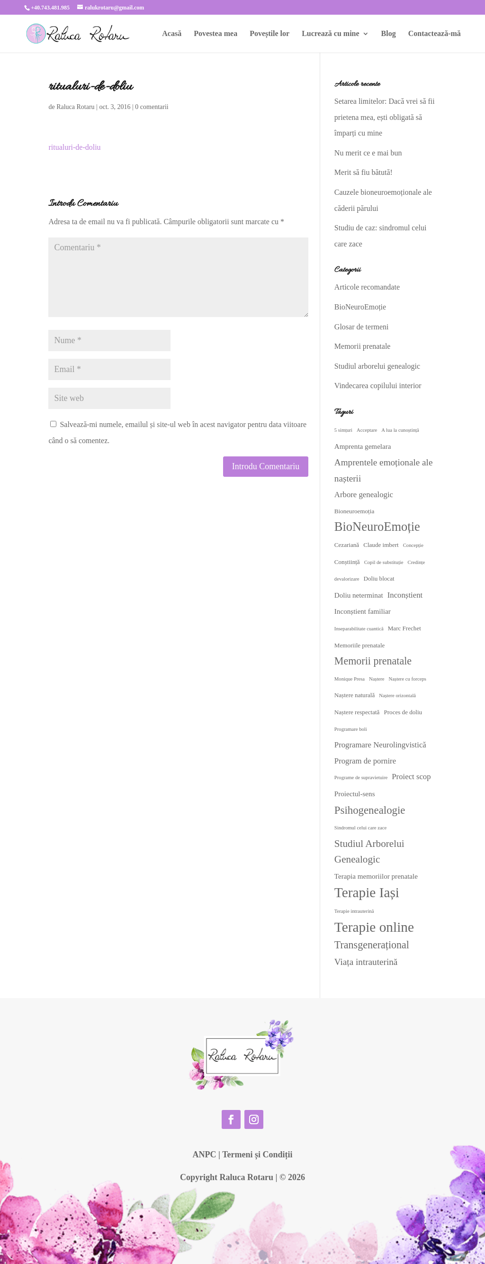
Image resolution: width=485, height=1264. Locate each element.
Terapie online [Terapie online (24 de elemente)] (374, 927)
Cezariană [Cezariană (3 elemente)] (346, 544)
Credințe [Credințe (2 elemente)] (416, 562)
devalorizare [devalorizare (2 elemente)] (346, 579)
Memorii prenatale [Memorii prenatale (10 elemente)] (373, 661)
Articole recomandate (367, 287)
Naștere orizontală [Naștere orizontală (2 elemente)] (397, 695)
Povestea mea (215, 33)
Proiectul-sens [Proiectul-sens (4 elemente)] (354, 794)
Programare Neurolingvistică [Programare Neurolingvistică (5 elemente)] (380, 744)
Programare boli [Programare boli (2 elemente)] (350, 729)
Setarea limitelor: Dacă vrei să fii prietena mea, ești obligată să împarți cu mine (384, 117)
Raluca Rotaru (75, 106)
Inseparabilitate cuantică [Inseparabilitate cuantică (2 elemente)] (359, 628)
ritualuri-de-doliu (74, 147)
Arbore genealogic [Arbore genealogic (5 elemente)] (363, 494)
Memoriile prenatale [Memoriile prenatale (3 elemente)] (359, 645)
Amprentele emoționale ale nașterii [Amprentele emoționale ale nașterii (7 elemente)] (383, 470)
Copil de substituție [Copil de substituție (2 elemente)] (384, 562)
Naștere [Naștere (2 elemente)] (377, 679)
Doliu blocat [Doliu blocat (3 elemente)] (378, 578)
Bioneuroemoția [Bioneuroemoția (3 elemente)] (354, 511)
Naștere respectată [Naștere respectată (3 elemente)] (357, 712)
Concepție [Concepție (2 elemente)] (413, 545)
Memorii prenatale (362, 346)
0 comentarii (151, 106)
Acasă (171, 33)
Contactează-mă (434, 33)
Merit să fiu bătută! (363, 172)
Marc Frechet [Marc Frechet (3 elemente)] (404, 628)
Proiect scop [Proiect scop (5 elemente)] (411, 776)
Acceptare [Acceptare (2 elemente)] (367, 430)
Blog (388, 33)
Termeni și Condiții (257, 1154)
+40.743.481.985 (50, 7)
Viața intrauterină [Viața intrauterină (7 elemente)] (366, 962)
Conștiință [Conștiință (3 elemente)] (347, 561)
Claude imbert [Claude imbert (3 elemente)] (381, 544)
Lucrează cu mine (330, 33)
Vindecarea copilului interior (378, 386)
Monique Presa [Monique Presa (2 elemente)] (349, 679)
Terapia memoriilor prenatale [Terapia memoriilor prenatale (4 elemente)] (376, 876)
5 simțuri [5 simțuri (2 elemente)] (343, 430)
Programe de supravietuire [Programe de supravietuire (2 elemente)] (360, 777)
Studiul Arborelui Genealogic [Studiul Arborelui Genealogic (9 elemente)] (369, 851)
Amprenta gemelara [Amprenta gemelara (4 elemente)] (362, 446)
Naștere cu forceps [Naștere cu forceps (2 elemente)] (407, 679)
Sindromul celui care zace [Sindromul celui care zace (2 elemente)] (360, 827)
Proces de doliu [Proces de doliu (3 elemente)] (403, 712)
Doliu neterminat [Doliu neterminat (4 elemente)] (358, 595)
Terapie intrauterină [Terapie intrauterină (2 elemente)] (354, 911)
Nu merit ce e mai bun (368, 153)
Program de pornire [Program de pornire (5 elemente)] (365, 760)
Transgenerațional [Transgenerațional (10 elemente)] (371, 945)
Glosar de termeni (361, 327)
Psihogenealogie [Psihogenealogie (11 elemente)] (369, 810)
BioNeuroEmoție (360, 307)
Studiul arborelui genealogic (377, 366)
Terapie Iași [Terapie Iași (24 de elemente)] (366, 892)
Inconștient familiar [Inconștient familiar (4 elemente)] (362, 611)
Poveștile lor (269, 33)
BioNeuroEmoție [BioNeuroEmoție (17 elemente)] (377, 526)
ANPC (204, 1154)
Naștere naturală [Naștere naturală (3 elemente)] (354, 695)
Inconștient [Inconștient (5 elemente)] (404, 595)
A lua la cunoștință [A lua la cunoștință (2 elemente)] (400, 430)
